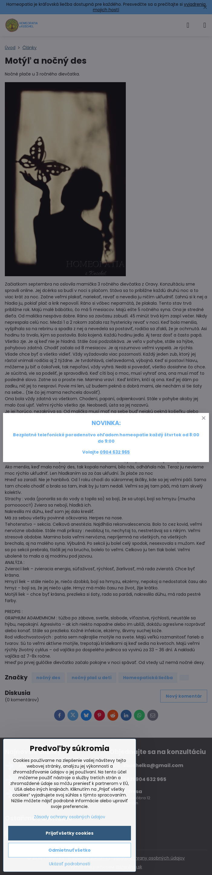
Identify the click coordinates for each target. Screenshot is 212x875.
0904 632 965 (115, 452)
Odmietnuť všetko (69, 850)
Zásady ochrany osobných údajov (69, 817)
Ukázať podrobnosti (69, 864)
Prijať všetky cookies (69, 833)
